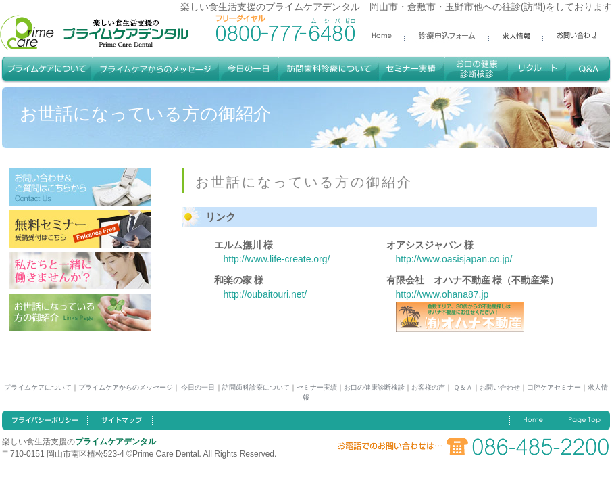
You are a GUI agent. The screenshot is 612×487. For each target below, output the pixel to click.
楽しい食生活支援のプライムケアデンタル (94, 32)
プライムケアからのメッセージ (125, 387)
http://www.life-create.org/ (277, 259)
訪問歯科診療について (256, 387)
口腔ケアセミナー (554, 387)
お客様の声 (428, 387)
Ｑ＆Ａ (463, 387)
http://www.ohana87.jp (442, 294)
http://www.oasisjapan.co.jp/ (454, 259)
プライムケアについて (38, 387)
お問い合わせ (500, 387)
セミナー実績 (317, 387)
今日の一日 (197, 387)
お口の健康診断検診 (374, 387)
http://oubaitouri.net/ (265, 294)
